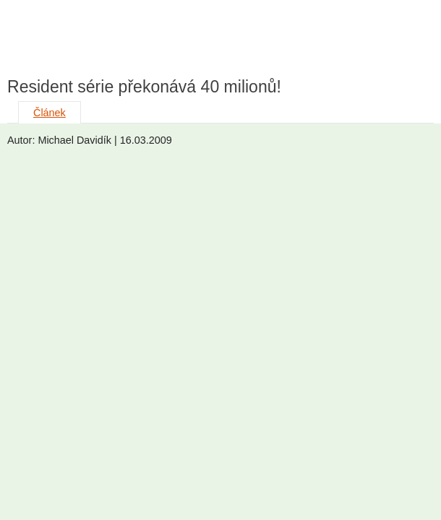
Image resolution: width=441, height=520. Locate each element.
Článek (49, 112)
